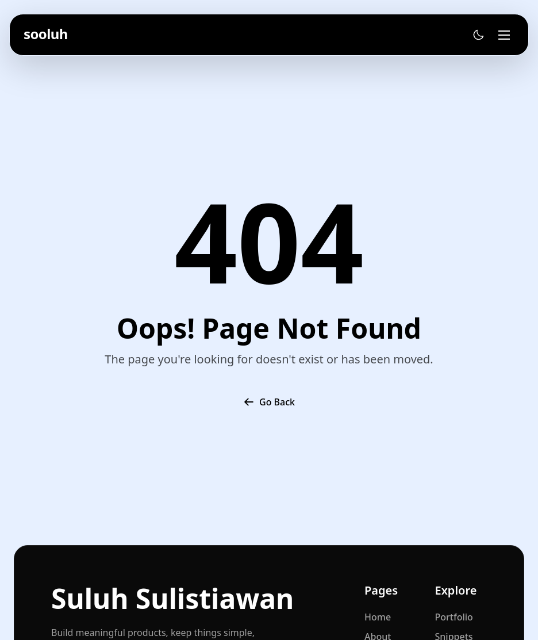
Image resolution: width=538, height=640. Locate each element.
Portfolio (454, 617)
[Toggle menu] (504, 35)
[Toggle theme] (478, 35)
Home (377, 617)
